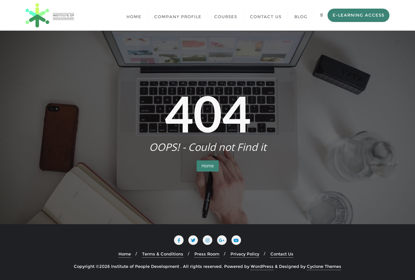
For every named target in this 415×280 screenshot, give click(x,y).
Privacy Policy (244, 253)
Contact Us (281, 253)
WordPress (262, 266)
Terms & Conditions (162, 253)
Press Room (206, 253)
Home (207, 166)
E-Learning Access (358, 15)
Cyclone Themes (324, 266)
